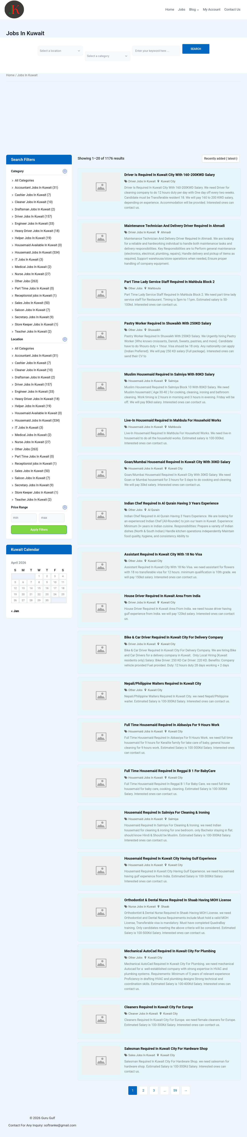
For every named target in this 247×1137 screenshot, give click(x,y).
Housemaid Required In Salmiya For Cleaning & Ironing (167, 812)
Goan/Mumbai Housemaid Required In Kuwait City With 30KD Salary (177, 462)
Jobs (181, 9)
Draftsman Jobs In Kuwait (35, 209)
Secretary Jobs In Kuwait (34, 317)
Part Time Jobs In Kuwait (34, 288)
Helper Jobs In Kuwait (33, 238)
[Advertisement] (123, 112)
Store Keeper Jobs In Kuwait (36, 324)
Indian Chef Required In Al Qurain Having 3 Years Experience (171, 503)
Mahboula (154, 288)
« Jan (15, 611)
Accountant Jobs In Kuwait (36, 187)
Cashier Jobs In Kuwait (33, 195)
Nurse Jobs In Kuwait (142, 906)
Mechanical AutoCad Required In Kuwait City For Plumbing (170, 951)
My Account (211, 9)
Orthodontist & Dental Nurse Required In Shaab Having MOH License (177, 900)
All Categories (24, 180)
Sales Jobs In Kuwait (141, 1055)
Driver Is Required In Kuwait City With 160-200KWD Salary (169, 175)
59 (175, 1090)
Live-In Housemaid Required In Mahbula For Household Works (172, 420)
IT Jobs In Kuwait (29, 259)
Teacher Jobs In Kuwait (33, 331)
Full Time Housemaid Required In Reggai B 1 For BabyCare (169, 771)
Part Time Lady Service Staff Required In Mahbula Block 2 (169, 282)
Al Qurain (154, 510)
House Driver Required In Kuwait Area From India (162, 596)
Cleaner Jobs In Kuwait (143, 1013)
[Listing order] (220, 158)
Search (196, 48)
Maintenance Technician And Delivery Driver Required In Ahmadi (174, 226)
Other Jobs (135, 288)
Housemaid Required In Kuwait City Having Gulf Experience (170, 858)
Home (169, 9)
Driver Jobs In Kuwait (142, 181)
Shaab (165, 906)
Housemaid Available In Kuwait (38, 245)
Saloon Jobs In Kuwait (32, 310)
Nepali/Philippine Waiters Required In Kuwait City (162, 683)
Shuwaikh (154, 330)
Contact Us (232, 9)
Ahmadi (166, 232)
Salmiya (173, 381)
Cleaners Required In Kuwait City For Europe (158, 1007)
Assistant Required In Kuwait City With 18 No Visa (163, 554)
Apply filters (39, 529)
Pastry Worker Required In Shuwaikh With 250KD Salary (167, 323)
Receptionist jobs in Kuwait (36, 295)
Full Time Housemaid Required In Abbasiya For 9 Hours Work (171, 725)
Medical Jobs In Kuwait (33, 267)
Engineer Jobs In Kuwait (34, 223)
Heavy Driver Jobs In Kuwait (37, 231)
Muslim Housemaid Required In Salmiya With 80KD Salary (169, 374)
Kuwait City (168, 181)
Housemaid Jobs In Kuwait (145, 381)
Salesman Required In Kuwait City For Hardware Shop (165, 1049)
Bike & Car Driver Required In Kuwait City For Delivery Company (173, 637)
